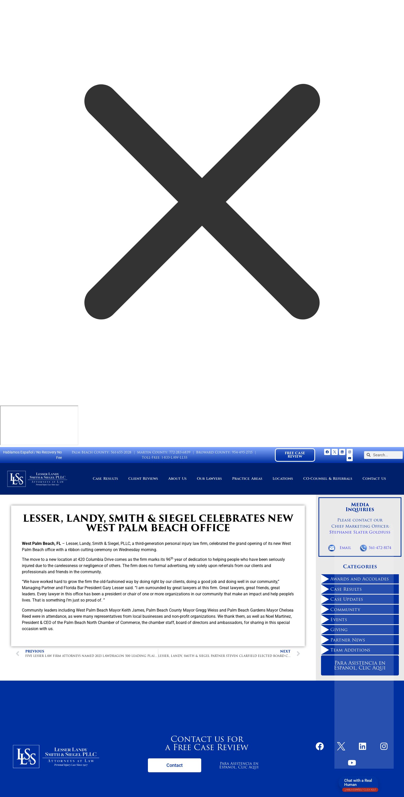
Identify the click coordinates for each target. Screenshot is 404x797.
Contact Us (374, 478)
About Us (177, 478)
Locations (283, 478)
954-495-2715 (242, 452)
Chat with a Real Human (360, 783)
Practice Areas (247, 478)
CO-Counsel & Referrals (327, 478)
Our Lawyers (209, 478)
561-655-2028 (121, 452)
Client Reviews (143, 478)
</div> (39, 425)
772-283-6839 (179, 452)
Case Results (105, 478)
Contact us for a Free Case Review (206, 743)
